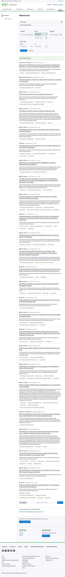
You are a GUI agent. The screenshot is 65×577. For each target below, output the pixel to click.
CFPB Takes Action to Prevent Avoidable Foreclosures (36, 94)
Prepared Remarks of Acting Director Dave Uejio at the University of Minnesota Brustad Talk (39, 301)
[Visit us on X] (6, 550)
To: (35, 44)
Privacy (3, 558)
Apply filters (23, 50)
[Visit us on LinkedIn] (8, 550)
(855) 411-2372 (60, 1)
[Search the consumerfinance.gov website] (49, 4)
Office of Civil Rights (26, 564)
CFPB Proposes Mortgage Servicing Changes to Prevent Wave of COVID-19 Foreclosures (39, 367)
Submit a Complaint (58, 4)
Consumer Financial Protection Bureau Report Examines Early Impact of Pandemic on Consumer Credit (38, 454)
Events (26, 547)
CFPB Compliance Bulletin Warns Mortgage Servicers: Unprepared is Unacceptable (39, 386)
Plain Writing (25, 560)
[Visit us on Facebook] (3, 550)
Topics (36, 31)
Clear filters (30, 50)
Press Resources (8, 19)
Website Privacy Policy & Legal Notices (10, 560)
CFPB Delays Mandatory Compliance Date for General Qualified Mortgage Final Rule (38, 285)
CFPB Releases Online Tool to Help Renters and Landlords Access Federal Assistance (39, 130)
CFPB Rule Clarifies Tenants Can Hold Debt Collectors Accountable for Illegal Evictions (39, 316)
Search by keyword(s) (25, 25)
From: (21, 44)
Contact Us (12, 547)
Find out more (46, 536)
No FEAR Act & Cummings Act (28, 566)
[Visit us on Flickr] (14, 550)
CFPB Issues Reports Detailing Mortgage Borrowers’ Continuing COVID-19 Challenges (39, 236)
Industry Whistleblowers (37, 547)
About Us (4, 547)
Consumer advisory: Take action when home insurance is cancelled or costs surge (40, 81)
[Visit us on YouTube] (11, 550)
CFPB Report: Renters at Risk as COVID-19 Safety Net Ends (37, 111)
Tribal (23, 568)
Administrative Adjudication (28, 558)
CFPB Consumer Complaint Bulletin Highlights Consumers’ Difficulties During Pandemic (37, 164)
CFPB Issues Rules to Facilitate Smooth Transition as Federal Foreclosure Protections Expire (38, 198)
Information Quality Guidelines (9, 566)
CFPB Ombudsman (51, 547)
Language (51, 31)
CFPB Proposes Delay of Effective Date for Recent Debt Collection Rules (39, 349)
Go (46, 502)
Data (3, 562)
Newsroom (6, 15)
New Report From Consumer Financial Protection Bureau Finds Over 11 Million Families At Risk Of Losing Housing (39, 432)
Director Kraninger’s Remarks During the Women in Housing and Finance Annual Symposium (39, 486)
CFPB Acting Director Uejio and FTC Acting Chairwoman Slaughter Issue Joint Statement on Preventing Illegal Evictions (39, 415)
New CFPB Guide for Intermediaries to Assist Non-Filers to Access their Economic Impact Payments (39, 471)
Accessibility (25, 562)
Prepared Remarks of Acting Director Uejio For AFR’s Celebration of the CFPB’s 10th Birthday (40, 147)
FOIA (3, 556)
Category (22, 31)
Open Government (6, 564)
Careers (20, 547)
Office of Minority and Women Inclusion (30, 556)
